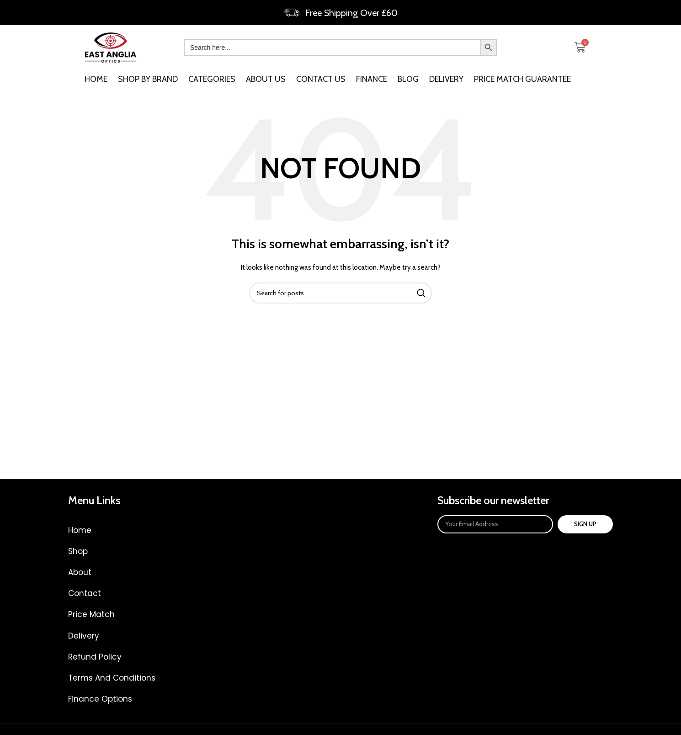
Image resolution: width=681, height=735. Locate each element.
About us (266, 79)
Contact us (321, 79)
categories (211, 79)
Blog (408, 79)
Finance (371, 79)
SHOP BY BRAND (148, 79)
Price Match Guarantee (522, 79)
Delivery (446, 79)
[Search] (340, 293)
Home (96, 79)
